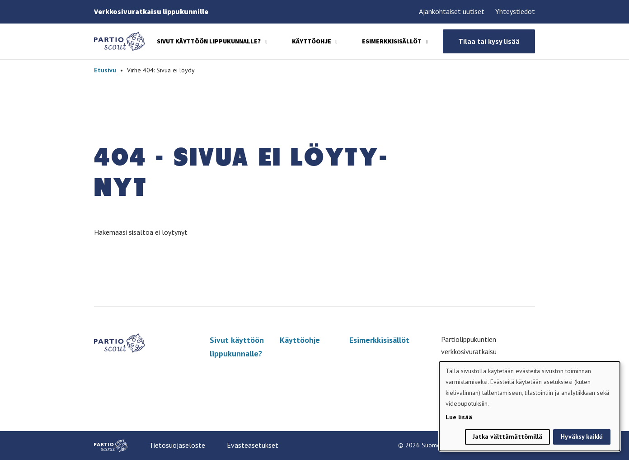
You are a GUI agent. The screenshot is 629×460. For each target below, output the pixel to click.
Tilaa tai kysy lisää (489, 41)
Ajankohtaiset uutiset (451, 11)
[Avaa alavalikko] (266, 42)
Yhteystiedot (515, 11)
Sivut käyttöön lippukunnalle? (209, 41)
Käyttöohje (311, 41)
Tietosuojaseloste (177, 445)
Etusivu (105, 70)
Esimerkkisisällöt (392, 41)
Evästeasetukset (252, 445)
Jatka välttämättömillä (507, 436)
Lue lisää (459, 417)
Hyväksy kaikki (582, 436)
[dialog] (529, 406)
